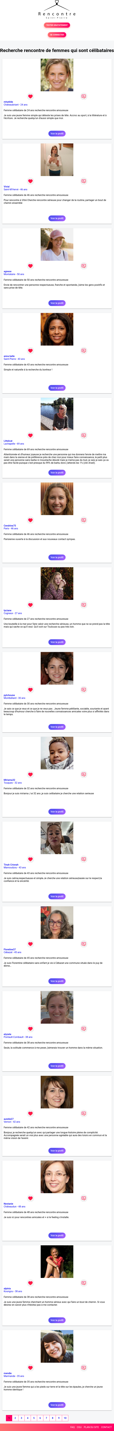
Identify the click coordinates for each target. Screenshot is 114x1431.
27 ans (18, 613)
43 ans (21, 359)
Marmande (9, 1376)
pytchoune (9, 695)
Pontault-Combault (13, 1037)
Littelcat (8, 441)
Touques (8, 782)
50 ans (20, 274)
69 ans (20, 443)
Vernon (7, 1121)
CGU (79, 1427)
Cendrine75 (10, 525)
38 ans (29, 1037)
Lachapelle (9, 443)
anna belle (9, 356)
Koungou (8, 1291)
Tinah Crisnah (11, 864)
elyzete (7, 1034)
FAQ (72, 1427)
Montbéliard (10, 698)
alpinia (7, 1288)
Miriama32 (9, 780)
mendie (8, 1373)
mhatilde (8, 101)
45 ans (17, 952)
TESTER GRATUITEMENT (57, 25)
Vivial (7, 186)
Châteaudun (10, 1206)
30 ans (21, 698)
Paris (6, 528)
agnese (7, 271)
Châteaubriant (11, 104)
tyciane (7, 610)
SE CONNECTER (57, 35)
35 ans (20, 1376)
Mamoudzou (10, 867)
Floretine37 (10, 949)
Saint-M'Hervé (11, 189)
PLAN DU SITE (91, 1427)
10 (65, 1418)
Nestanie (8, 1203)
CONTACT (106, 1427)
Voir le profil (57, 133)
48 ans (21, 1206)
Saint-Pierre (10, 359)
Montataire (9, 274)
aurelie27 (9, 1119)
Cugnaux (8, 613)
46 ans (23, 189)
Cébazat (8, 952)
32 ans (18, 782)
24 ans (24, 104)
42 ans (16, 1121)
